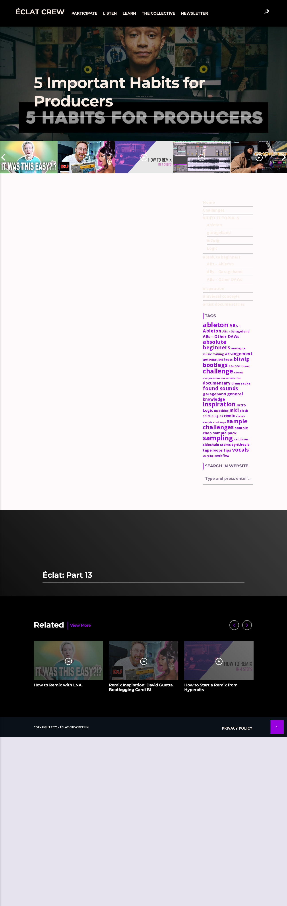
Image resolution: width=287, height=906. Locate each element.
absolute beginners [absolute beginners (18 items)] (216, 344)
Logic (212, 248)
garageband (219, 232)
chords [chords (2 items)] (238, 372)
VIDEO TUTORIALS (221, 217)
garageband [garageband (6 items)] (214, 393)
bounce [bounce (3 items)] (234, 366)
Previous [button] (3, 157)
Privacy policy (237, 728)
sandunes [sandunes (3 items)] (241, 439)
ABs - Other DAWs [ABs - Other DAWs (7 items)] (221, 336)
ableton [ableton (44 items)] (215, 324)
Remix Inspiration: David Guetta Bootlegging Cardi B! (141, 687)
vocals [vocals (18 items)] (240, 449)
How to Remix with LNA (57, 685)
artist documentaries (224, 304)
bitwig (213, 240)
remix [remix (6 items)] (229, 415)
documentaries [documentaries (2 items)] (231, 378)
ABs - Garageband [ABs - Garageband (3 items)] (235, 331)
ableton (214, 224)
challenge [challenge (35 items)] (218, 371)
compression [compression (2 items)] (211, 378)
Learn (129, 13)
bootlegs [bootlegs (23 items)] (215, 365)
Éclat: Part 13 (67, 575)
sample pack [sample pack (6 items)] (225, 432)
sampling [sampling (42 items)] (218, 437)
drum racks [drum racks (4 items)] (241, 383)
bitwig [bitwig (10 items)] (241, 359)
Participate (84, 13)
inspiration (213, 288)
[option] (29, 157)
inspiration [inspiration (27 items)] (219, 404)
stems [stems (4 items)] (225, 444)
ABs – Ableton (220, 264)
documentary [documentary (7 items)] (216, 383)
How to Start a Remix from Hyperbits (211, 687)
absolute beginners (221, 257)
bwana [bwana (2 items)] (245, 366)
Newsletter (194, 13)
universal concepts (221, 296)
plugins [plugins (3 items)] (217, 416)
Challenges (214, 210)
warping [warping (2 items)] (208, 455)
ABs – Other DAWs (224, 279)
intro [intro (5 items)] (241, 405)
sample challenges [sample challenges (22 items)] (225, 424)
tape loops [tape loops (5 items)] (213, 450)
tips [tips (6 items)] (227, 450)
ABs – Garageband (224, 271)
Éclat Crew (40, 12)
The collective (158, 13)
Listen (110, 13)
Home (209, 202)
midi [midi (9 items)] (234, 410)
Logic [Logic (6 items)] (208, 410)
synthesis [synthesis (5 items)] (240, 444)
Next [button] (283, 157)
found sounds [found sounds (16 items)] (220, 388)
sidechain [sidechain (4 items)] (211, 444)
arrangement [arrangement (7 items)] (238, 353)
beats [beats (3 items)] (228, 359)
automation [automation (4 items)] (213, 359)
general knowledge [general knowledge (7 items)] (223, 396)
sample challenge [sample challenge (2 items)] (214, 422)
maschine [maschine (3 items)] (221, 411)
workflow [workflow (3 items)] (222, 456)
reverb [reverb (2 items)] (240, 416)
